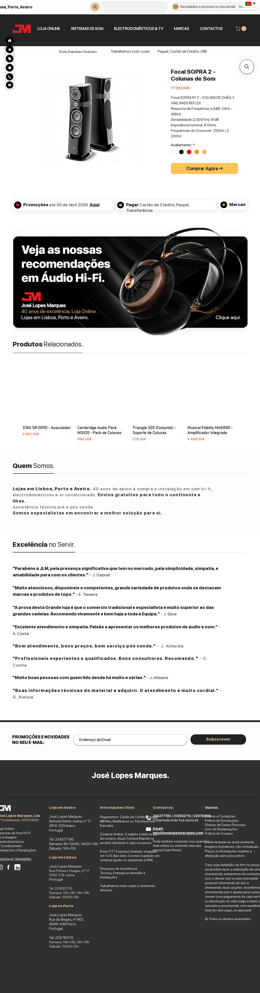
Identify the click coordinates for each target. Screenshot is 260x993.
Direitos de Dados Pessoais (225, 825)
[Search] (9, 40)
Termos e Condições (220, 816)
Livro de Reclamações (221, 829)
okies (229, 833)
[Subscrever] (218, 739)
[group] (130, 407)
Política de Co (215, 833)
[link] (241, 28)
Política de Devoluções (222, 820)
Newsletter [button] (23, 859)
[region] (9, 58)
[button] (87, 28)
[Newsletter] (176, 7)
